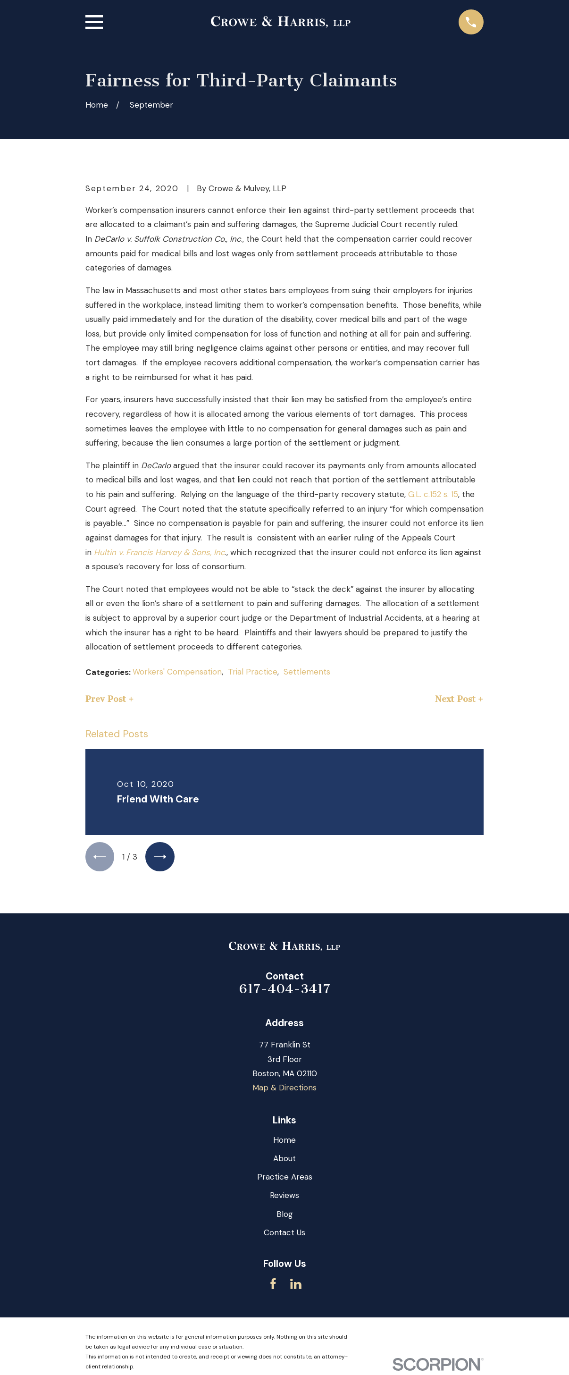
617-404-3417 (284, 988)
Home (284, 1140)
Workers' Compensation (177, 671)
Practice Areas (284, 1177)
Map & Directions (284, 1087)
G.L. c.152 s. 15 (433, 494)
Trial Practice (252, 671)
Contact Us (284, 1232)
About (284, 1158)
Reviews (284, 1195)
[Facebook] (273, 1284)
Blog (284, 1214)
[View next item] (159, 856)
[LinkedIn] (295, 1284)
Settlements (307, 671)
